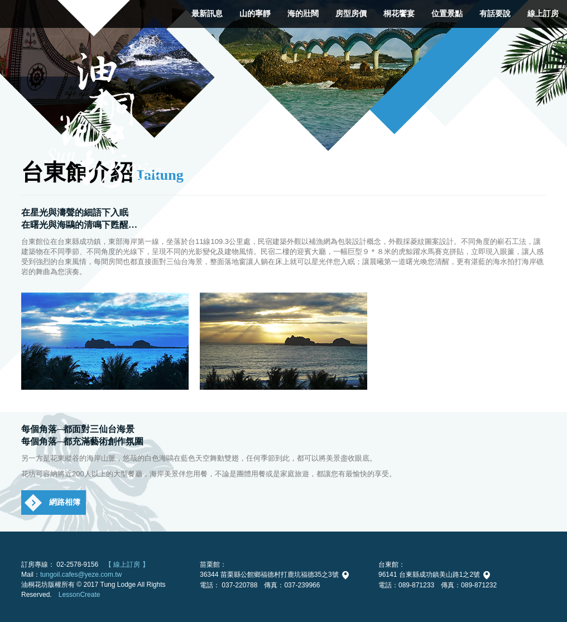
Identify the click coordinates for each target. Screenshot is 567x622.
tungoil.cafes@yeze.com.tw (81, 574)
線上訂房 (543, 13)
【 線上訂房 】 (127, 564)
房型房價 (351, 13)
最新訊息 (207, 13)
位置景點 (447, 13)
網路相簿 (64, 502)
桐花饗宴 (399, 13)
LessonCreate (79, 595)
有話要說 (495, 13)
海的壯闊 (303, 13)
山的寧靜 (255, 13)
